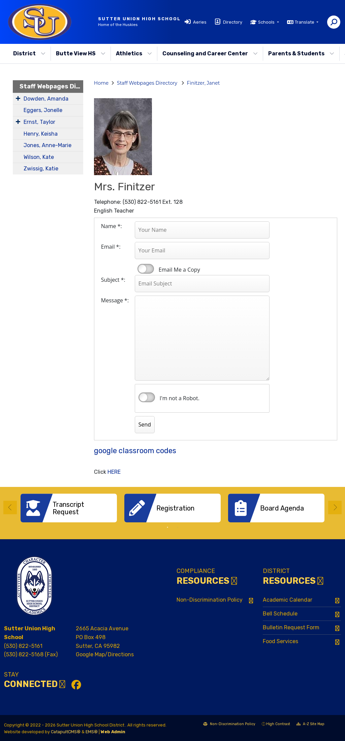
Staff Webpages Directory (51, 86)
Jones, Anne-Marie (47, 145)
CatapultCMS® (66, 731)
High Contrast (278, 724)
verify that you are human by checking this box (146, 397)
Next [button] (335, 507)
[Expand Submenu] (18, 98)
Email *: (111, 246)
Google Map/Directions (105, 654)
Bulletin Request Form (291, 627)
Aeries (200, 22)
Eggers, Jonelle (43, 110)
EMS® (92, 731)
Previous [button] (10, 507)
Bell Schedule (280, 613)
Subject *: (113, 279)
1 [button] (167, 527)
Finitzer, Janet (203, 83)
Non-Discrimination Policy (210, 600)
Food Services (280, 641)
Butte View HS (80, 53)
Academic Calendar (287, 600)
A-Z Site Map (310, 725)
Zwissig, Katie (41, 168)
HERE (114, 472)
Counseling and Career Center (210, 53)
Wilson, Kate (39, 157)
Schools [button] (267, 22)
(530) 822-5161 (23, 646)
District (29, 53)
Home (101, 83)
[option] (69, 508)
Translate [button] (305, 22)
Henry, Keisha (41, 134)
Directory (232, 22)
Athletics (134, 53)
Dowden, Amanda (46, 98)
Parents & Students (301, 53)
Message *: (115, 300)
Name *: (111, 226)
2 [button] (177, 527)
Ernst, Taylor (39, 122)
